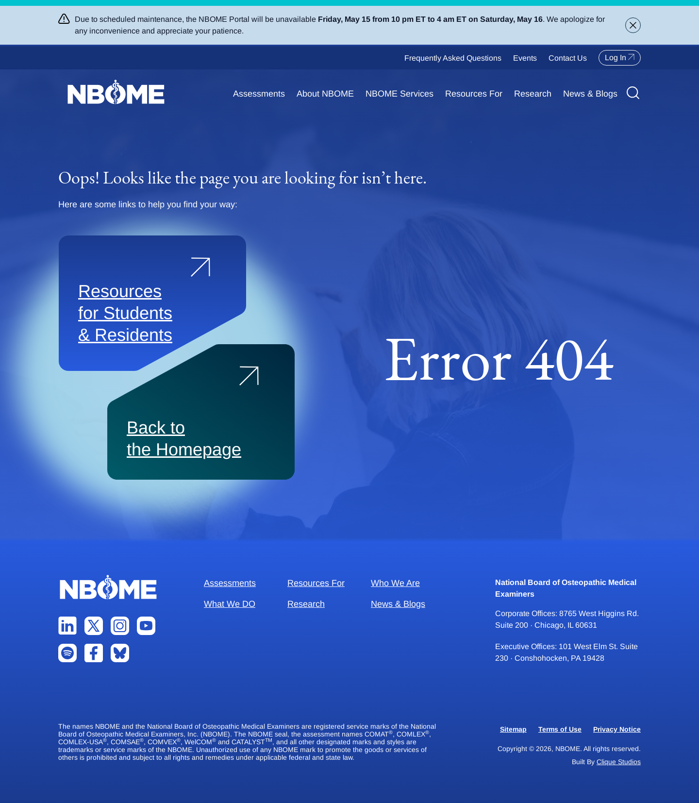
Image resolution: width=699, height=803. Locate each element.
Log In (619, 57)
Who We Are (395, 583)
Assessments (259, 94)
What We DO (229, 604)
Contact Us (568, 58)
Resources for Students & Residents (125, 313)
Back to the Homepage (184, 438)
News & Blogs (590, 94)
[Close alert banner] (633, 25)
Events (525, 58)
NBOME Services (399, 94)
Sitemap (513, 729)
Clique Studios (619, 762)
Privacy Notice (617, 729)
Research (532, 94)
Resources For (473, 94)
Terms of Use (560, 729)
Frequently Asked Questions (452, 58)
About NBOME (325, 94)
